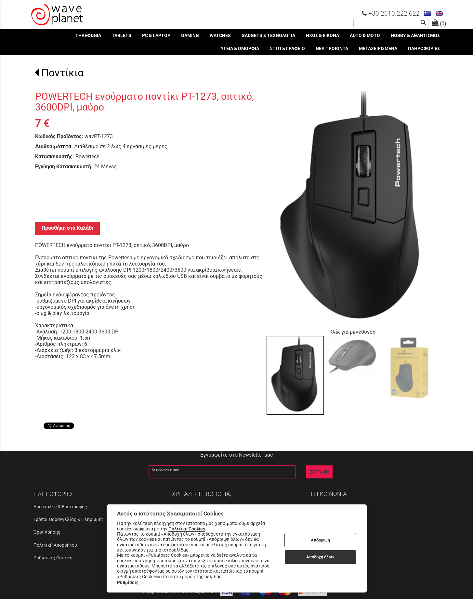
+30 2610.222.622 (391, 13)
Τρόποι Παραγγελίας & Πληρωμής (68, 519)
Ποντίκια (62, 73)
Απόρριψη (320, 540)
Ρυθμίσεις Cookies (52, 557)
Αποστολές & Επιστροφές (60, 506)
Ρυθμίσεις (127, 582)
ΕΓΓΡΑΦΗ (319, 472)
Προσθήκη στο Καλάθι (67, 228)
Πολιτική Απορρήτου (55, 545)
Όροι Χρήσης (46, 532)
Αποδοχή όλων (320, 556)
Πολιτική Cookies (186, 528)
